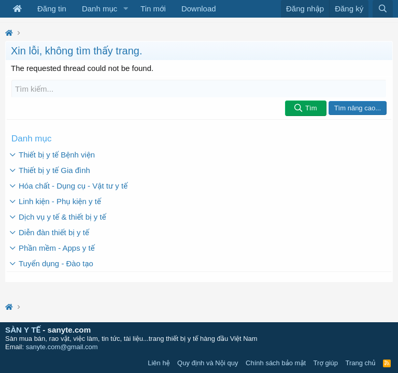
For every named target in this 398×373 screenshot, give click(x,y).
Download (198, 8)
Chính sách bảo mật (276, 363)
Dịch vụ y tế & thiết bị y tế (62, 216)
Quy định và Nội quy (207, 363)
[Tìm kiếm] (199, 89)
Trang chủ (361, 363)
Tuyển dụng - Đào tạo (56, 263)
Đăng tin (51, 8)
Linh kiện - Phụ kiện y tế (60, 201)
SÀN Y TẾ (22, 329)
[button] (125, 9)
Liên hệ (158, 363)
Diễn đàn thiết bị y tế (54, 232)
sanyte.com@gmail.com (62, 347)
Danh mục (99, 8)
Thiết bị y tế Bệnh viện (57, 154)
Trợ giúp (326, 363)
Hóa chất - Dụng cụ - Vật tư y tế (73, 185)
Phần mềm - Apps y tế (57, 247)
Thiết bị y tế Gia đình (54, 170)
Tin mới (153, 8)
